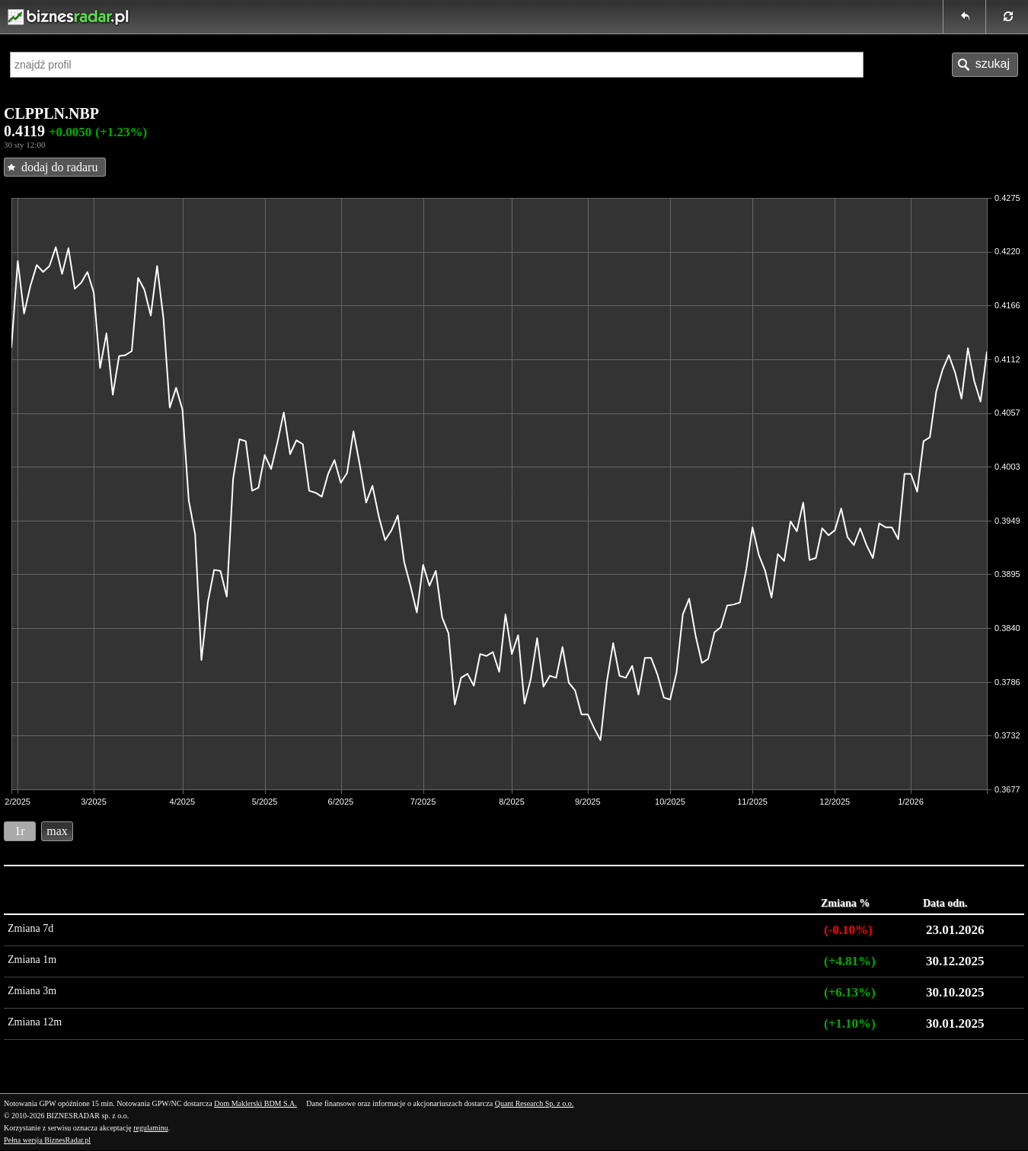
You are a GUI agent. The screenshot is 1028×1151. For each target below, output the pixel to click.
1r (19, 830)
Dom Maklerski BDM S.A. (255, 1103)
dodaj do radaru (59, 167)
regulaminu (150, 1128)
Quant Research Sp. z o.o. (534, 1103)
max (57, 830)
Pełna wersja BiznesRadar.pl (47, 1140)
